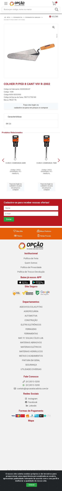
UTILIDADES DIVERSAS (31, 369)
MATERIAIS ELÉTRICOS (31, 347)
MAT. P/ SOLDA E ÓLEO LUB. (31, 338)
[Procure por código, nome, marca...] (28, 9)
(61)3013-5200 (31, 385)
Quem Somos (31, 263)
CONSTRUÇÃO (31, 320)
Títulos (18, 236)
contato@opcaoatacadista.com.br (31, 388)
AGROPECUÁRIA (31, 311)
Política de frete (31, 258)
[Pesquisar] (57, 9)
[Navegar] (3, 160)
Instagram (31, 399)
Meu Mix (18, 231)
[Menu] (6, 3)
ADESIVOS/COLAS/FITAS (31, 307)
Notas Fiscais (44, 236)
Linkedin (31, 406)
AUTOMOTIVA (31, 316)
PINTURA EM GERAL (31, 360)
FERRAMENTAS (31, 333)
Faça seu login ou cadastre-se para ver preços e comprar (31, 106)
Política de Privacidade (31, 267)
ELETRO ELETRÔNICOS (31, 325)
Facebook (31, 402)
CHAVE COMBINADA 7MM (46, 163)
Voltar (53, 16)
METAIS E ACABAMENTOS (31, 356)
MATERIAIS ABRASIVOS (31, 342)
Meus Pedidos (44, 231)
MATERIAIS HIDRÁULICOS (31, 351)
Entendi (31, 485)
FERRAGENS (31, 329)
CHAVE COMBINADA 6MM (16, 163)
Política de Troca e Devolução (31, 272)
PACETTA (12, 100)
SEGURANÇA (31, 365)
